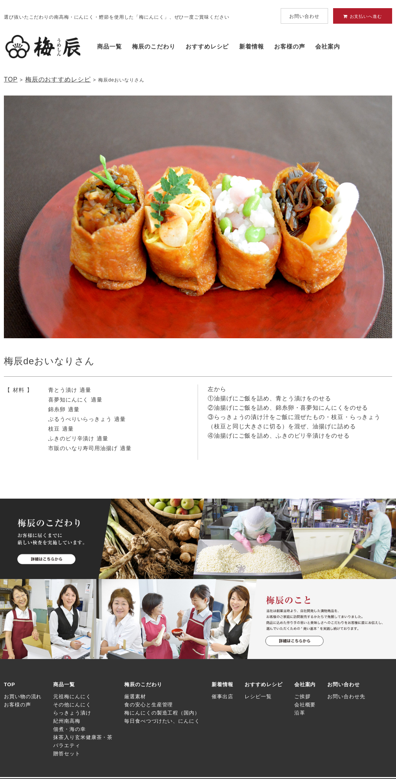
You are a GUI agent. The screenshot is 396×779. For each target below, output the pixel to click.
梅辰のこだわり (153, 46)
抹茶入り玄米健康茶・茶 (83, 737)
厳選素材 (135, 696)
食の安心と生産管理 (148, 705)
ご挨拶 (302, 696)
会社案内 (327, 46)
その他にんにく (72, 705)
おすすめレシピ (207, 46)
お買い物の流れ (23, 696)
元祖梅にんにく (72, 696)
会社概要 (305, 705)
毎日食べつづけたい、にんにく (162, 721)
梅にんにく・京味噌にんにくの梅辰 (43, 46)
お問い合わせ (304, 16)
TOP (10, 79)
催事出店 (222, 696)
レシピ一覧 (258, 696)
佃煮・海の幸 (69, 729)
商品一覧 (109, 46)
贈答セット (66, 753)
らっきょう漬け (72, 713)
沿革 (299, 713)
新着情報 (251, 46)
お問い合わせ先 (346, 696)
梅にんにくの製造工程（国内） (162, 713)
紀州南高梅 (66, 721)
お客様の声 (289, 46)
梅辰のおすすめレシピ (58, 79)
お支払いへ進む (362, 16)
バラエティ (66, 745)
